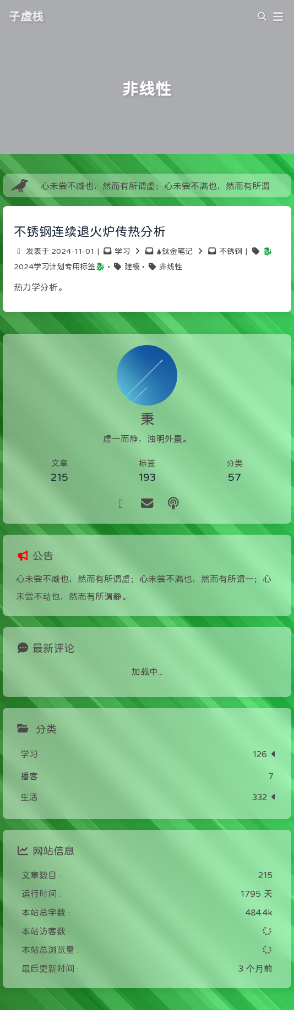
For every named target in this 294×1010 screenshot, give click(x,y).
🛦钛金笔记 (174, 251)
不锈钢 (230, 251)
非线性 (170, 266)
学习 (122, 251)
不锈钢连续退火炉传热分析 (90, 231)
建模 (132, 266)
